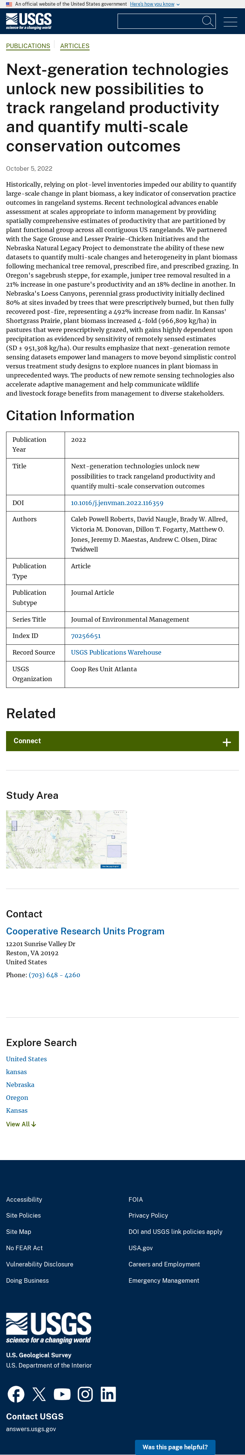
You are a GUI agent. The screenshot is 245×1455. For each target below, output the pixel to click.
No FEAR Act (24, 1248)
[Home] (28, 27)
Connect (27, 741)
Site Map (18, 1232)
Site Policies (23, 1215)
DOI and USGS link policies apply (176, 1232)
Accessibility (24, 1199)
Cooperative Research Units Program (85, 931)
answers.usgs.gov (31, 1429)
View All (21, 1124)
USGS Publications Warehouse (116, 652)
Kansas (17, 1110)
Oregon (17, 1097)
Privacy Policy (148, 1215)
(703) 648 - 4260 (54, 975)
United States (26, 1059)
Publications (28, 46)
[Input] (167, 21)
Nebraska (20, 1085)
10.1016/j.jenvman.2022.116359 (117, 503)
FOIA (136, 1199)
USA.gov (141, 1248)
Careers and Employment (164, 1264)
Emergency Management (164, 1280)
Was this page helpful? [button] (175, 1447)
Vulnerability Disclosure (39, 1264)
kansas (16, 1072)
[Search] (208, 21)
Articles (75, 46)
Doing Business (27, 1280)
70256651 (86, 635)
